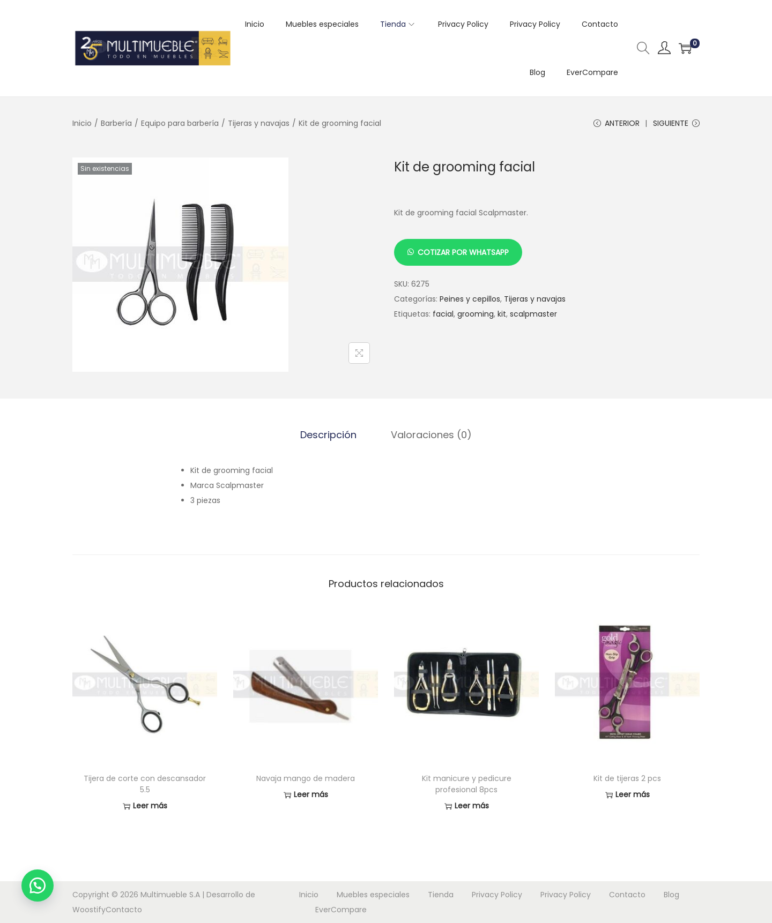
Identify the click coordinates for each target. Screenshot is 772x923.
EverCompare (341, 909)
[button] (37, 885)
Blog (671, 894)
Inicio (82, 123)
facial (443, 314)
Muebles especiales (373, 894)
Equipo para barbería (180, 123)
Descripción (328, 434)
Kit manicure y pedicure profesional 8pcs (466, 784)
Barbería (116, 123)
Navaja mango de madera (305, 778)
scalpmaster (533, 314)
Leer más (145, 806)
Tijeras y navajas (259, 123)
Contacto (124, 909)
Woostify (89, 909)
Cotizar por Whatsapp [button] (463, 252)
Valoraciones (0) (431, 434)
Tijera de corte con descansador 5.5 (145, 784)
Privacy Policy (497, 894)
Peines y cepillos (470, 299)
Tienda (441, 894)
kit (502, 314)
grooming (475, 314)
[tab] (328, 434)
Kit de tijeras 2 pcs (627, 778)
